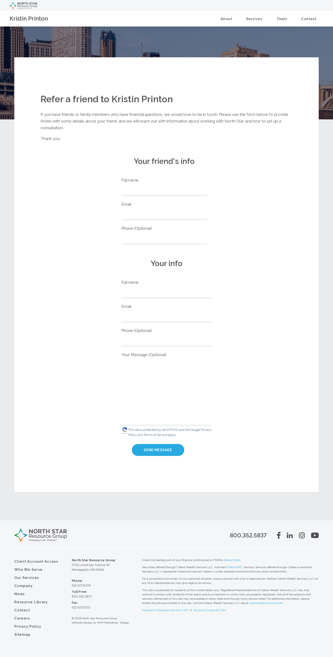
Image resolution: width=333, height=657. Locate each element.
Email (126, 204)
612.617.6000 (81, 585)
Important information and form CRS (165, 610)
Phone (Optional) (136, 228)
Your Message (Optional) (143, 354)
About (226, 19)
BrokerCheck (232, 560)
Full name (129, 180)
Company (23, 586)
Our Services (26, 578)
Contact (309, 19)
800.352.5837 (248, 535)
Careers (22, 618)
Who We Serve (28, 569)
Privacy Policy (27, 626)
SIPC (239, 567)
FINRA (230, 567)
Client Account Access (36, 561)
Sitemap (22, 634)
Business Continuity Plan (210, 610)
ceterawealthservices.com (266, 603)
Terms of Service (155, 435)
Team (282, 19)
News (19, 594)
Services (254, 19)
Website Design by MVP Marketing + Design (100, 622)
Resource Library (31, 602)
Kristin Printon (29, 18)
